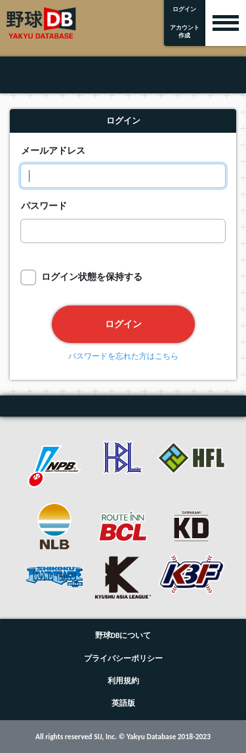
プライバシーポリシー (123, 658)
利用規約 (123, 680)
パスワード (44, 206)
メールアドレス (53, 150)
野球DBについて (123, 635)
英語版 (123, 703)
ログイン (123, 324)
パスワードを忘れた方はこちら (123, 356)
